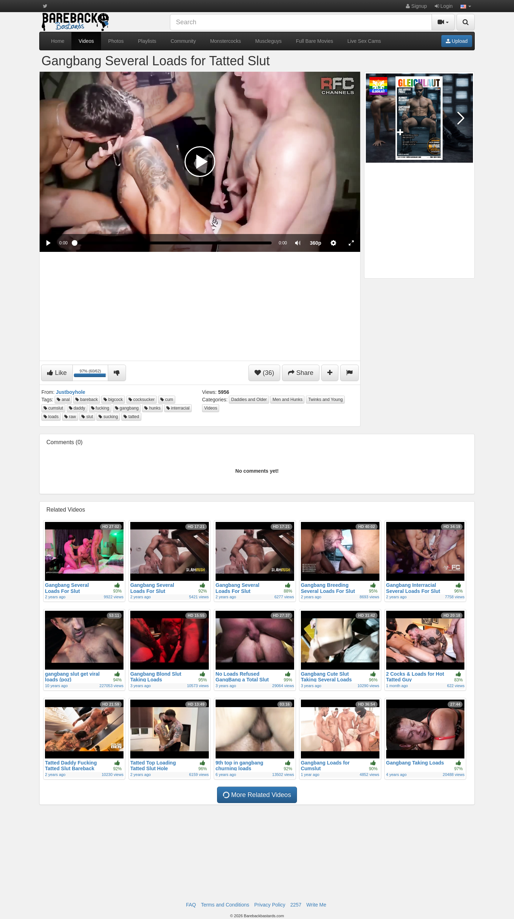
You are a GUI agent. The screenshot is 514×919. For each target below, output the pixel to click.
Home (57, 41)
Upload (457, 41)
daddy (77, 408)
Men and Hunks (287, 399)
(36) (264, 372)
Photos (116, 41)
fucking (100, 408)
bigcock (113, 399)
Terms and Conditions (225, 905)
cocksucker (141, 399)
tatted (131, 416)
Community (183, 41)
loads (51, 416)
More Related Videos (256, 795)
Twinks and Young (325, 399)
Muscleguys (268, 41)
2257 (295, 905)
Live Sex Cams (364, 41)
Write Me (316, 905)
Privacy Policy (269, 905)
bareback (86, 399)
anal (63, 399)
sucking (108, 416)
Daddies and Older (249, 399)
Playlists (147, 41)
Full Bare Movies (314, 41)
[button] (466, 6)
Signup (416, 6)
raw (70, 416)
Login (444, 6)
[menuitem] (315, 243)
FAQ (191, 905)
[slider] (173, 243)
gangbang (127, 408)
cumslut (53, 408)
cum (166, 399)
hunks (152, 408)
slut (87, 416)
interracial (178, 408)
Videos (86, 41)
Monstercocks (225, 41)
